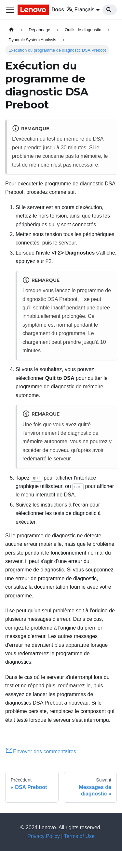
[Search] (109, 10)
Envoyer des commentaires (40, 751)
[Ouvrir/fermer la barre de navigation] (10, 10)
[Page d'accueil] (11, 30)
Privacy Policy (43, 836)
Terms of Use (79, 836)
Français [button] (80, 9)
